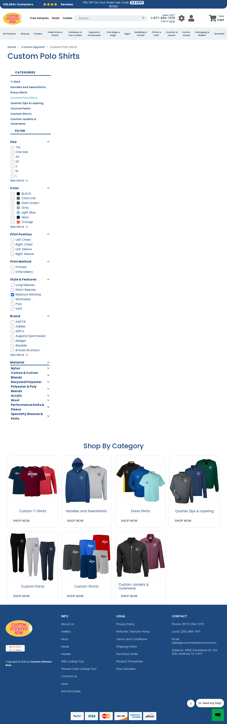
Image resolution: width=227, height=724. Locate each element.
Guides (67, 18)
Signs (127, 33)
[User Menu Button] (181, 18)
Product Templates (129, 661)
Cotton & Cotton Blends (24, 375)
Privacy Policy (125, 624)
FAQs (64, 639)
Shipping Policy (126, 646)
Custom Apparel (33, 47)
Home (12, 47)
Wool (15, 400)
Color (14, 188)
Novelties (219, 33)
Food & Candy (186, 34)
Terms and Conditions (131, 639)
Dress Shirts (18, 92)
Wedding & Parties (141, 34)
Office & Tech (156, 34)
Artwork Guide (71, 691)
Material (17, 362)
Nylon (15, 368)
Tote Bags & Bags (113, 34)
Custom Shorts (21, 114)
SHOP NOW (21, 521)
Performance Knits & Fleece (27, 407)
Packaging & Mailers (202, 34)
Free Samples (39, 18)
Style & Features (23, 279)
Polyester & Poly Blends (24, 388)
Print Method (20, 261)
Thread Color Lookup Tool (78, 669)
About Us (67, 624)
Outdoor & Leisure (172, 34)
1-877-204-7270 (163, 18)
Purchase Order (127, 654)
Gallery (66, 631)
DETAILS (113, 6)
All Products (9, 33)
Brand (15, 316)
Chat (172, 21)
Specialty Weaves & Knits (27, 416)
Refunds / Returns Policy (133, 631)
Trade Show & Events (55, 34)
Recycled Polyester (26, 382)
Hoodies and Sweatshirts (28, 87)
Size (13, 142)
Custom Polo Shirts (23, 98)
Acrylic (16, 395)
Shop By (25, 33)
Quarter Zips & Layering (26, 103)
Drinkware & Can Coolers (75, 34)
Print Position (21, 234)
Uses (64, 684)
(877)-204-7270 (193, 624)
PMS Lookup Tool (72, 661)
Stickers (38, 33)
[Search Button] (143, 18)
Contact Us (69, 676)
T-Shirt (15, 82)
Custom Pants (20, 108)
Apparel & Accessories (94, 34)
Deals (56, 18)
